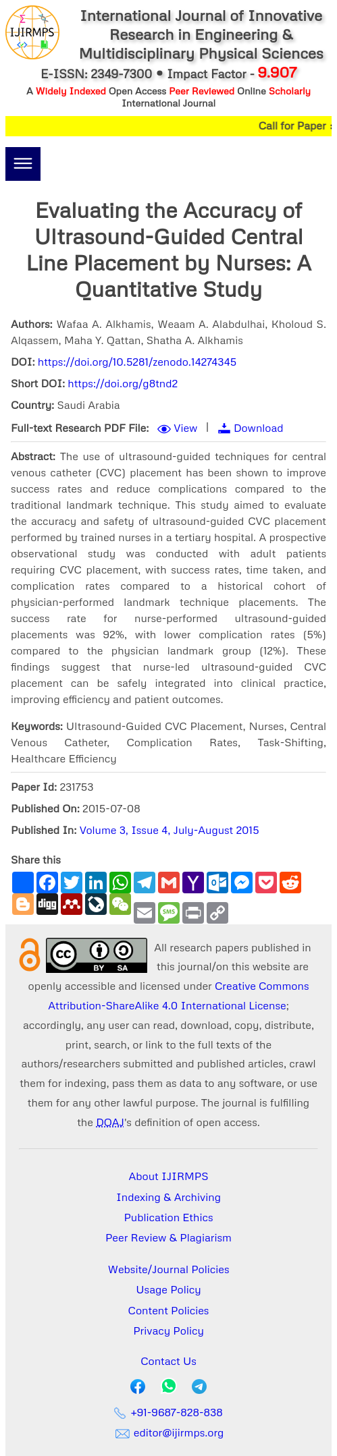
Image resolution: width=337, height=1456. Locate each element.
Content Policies (168, 1310)
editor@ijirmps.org (168, 1432)
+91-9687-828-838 (168, 1412)
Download (259, 428)
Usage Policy (168, 1289)
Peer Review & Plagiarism (168, 1237)
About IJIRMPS (168, 1176)
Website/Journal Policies (169, 1269)
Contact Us (168, 1361)
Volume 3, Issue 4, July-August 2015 (169, 830)
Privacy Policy (168, 1330)
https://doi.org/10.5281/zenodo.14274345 (137, 361)
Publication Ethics (168, 1217)
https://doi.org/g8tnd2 (123, 383)
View (185, 428)
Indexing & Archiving (168, 1197)
